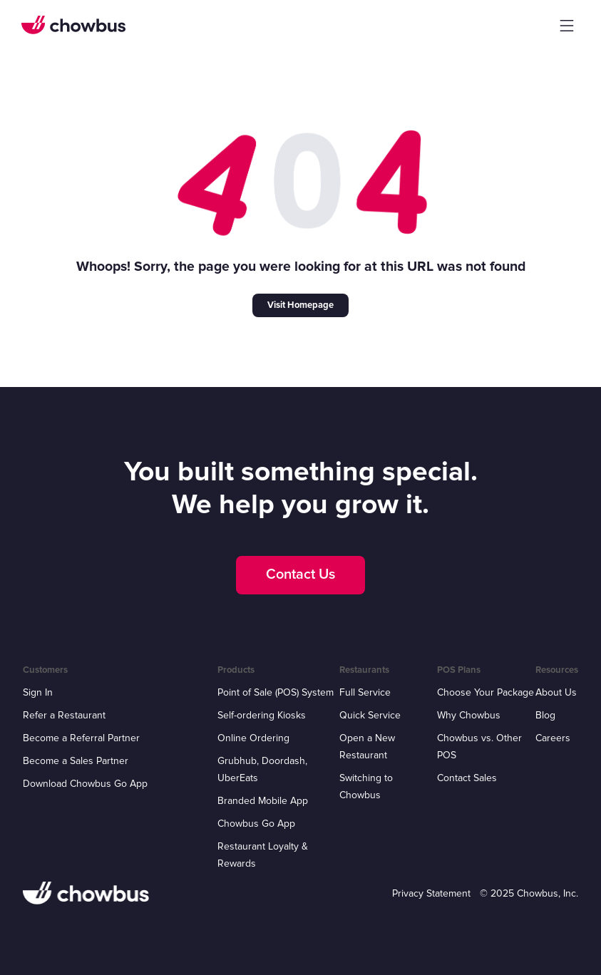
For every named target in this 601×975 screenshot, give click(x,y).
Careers (552, 738)
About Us (556, 692)
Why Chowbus (468, 715)
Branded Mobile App (262, 801)
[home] (73, 25)
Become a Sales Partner (75, 761)
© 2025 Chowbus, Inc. (529, 893)
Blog (545, 715)
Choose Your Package (485, 692)
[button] (567, 25)
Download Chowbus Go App (85, 784)
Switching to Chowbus (366, 786)
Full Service (365, 692)
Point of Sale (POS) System (275, 692)
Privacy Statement (431, 893)
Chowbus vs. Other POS (479, 746)
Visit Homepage (300, 305)
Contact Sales (467, 778)
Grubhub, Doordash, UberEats (262, 769)
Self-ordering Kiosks (261, 715)
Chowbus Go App (256, 823)
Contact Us (300, 574)
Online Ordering (253, 738)
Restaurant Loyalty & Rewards (262, 855)
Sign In (38, 692)
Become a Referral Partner (81, 738)
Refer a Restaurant (64, 715)
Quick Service (370, 715)
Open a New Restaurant (367, 746)
